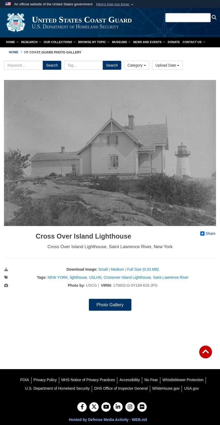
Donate (174, 42)
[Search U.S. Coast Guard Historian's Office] (188, 17)
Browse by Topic (93, 42)
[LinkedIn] (118, 407)
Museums (121, 42)
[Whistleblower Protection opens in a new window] (182, 380)
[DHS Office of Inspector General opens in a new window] (121, 388)
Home (12, 42)
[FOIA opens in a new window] (24, 380)
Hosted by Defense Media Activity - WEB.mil (108, 420)
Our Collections (59, 42)
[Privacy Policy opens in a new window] (45, 380)
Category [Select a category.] (136, 65)
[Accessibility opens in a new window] (129, 380)
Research (31, 42)
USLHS (95, 277)
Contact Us (194, 42)
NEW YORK (58, 277)
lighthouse (78, 277)
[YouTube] (106, 407)
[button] (115, 4)
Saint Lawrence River (171, 277)
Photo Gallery (110, 304)
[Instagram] (130, 407)
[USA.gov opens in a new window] (191, 388)
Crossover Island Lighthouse (127, 277)
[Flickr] (142, 407)
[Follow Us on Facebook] (82, 407)
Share (207, 233)
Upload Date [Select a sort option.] (167, 65)
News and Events (149, 42)
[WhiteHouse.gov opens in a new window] (166, 388)
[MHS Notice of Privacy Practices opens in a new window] (88, 380)
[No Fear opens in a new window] (151, 380)
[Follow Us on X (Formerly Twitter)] (94, 407)
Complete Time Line (23, 53)
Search (52, 65)
